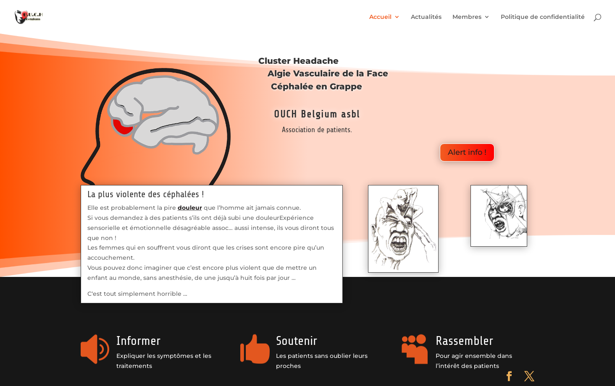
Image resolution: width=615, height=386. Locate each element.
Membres (466, 17)
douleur (190, 207)
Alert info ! (467, 152)
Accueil (380, 17)
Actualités (426, 17)
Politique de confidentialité (543, 17)
